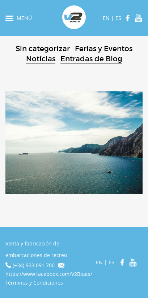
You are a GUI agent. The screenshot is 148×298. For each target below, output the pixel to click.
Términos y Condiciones (34, 282)
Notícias (40, 58)
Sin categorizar (43, 48)
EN (106, 18)
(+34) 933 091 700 (34, 265)
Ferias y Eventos (103, 48)
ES (118, 18)
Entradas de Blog (91, 58)
